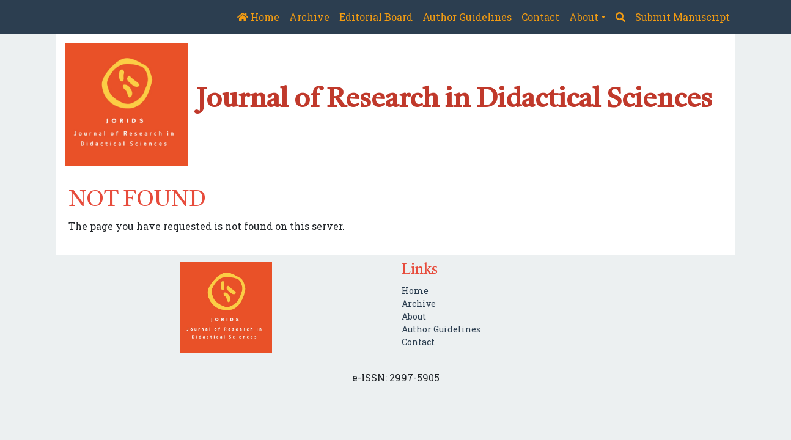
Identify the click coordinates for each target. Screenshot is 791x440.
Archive (309, 16)
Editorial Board (376, 16)
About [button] (583, 16)
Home (258, 16)
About (414, 316)
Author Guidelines (467, 16)
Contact (540, 16)
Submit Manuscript (682, 16)
